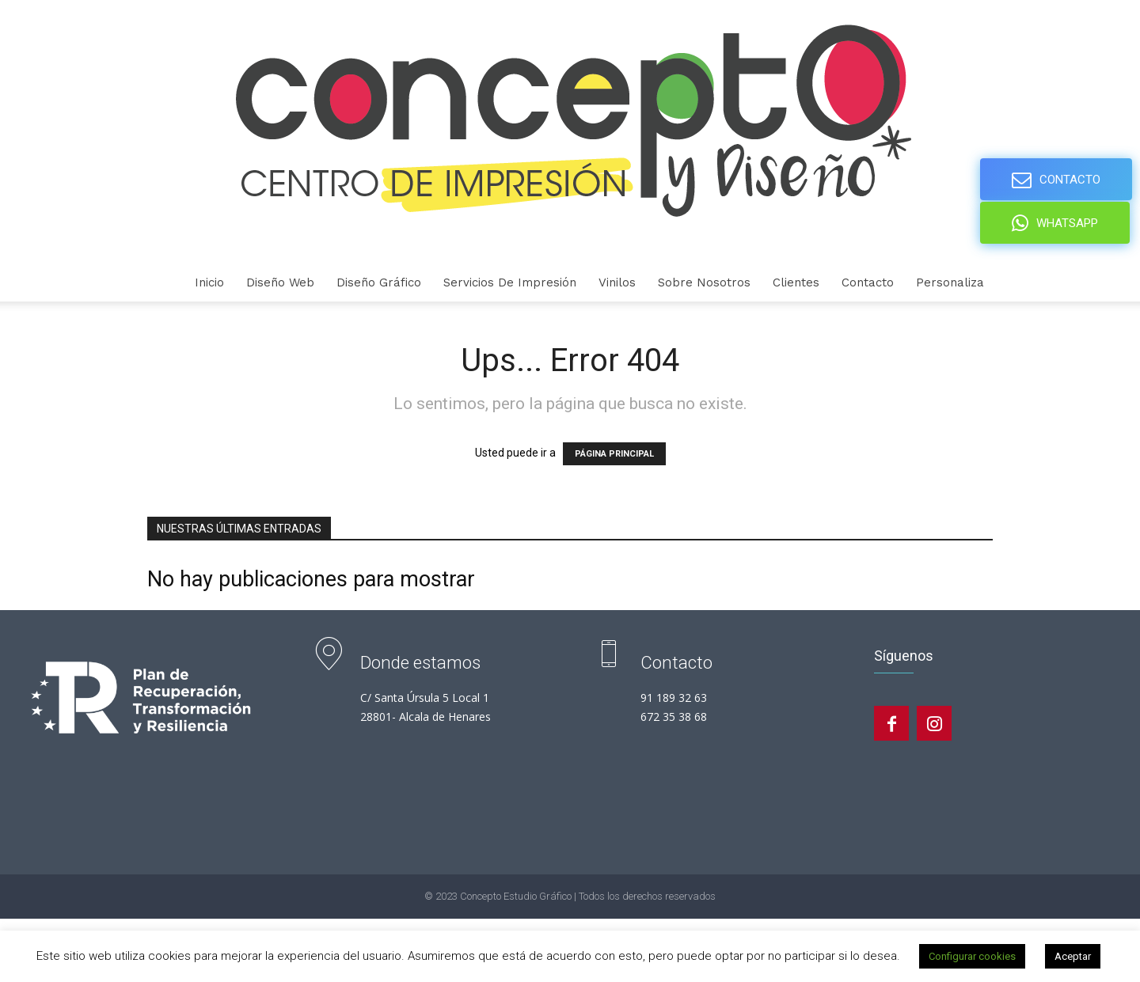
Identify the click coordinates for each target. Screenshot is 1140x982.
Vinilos (617, 282)
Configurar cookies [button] (972, 956)
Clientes (796, 282)
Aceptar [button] (1072, 956)
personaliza (950, 282)
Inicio (209, 282)
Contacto (868, 282)
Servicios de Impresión (509, 282)
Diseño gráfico (378, 282)
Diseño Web (280, 282)
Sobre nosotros (704, 282)
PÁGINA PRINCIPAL (614, 454)
